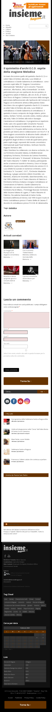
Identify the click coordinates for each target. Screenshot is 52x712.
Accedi (10, 698)
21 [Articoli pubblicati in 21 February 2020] (31, 643)
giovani (30, 605)
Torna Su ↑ (26, 381)
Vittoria (19, 615)
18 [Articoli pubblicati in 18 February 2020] (12, 643)
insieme (36, 605)
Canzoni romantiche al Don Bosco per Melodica (30, 278)
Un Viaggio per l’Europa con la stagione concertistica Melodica (11, 253)
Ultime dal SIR (13, 524)
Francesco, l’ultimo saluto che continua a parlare (28, 459)
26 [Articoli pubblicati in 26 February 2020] (19, 646)
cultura (28, 602)
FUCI (27, 671)
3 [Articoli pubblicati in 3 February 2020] (6, 637)
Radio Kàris (7, 671)
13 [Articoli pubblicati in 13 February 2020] (25, 640)
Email (6, 336)
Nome (6, 329)
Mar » (10, 649)
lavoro (43, 605)
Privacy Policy (29, 698)
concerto (21, 602)
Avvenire (7, 681)
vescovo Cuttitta (10, 615)
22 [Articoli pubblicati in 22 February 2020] (37, 643)
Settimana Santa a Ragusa (21, 449)
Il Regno (28, 662)
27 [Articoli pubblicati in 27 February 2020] (25, 646)
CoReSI (39, 693)
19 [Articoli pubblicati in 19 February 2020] (19, 643)
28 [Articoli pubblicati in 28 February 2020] (31, 646)
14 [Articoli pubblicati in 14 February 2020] (31, 640)
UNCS (27, 681)
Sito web (6, 343)
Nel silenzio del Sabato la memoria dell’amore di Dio (21, 530)
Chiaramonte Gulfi (21, 599)
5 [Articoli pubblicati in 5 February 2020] (18, 637)
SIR (27, 677)
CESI (27, 665)
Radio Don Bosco (9, 674)
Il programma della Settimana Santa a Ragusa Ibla (29, 419)
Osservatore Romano (10, 684)
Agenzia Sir (20, 221)
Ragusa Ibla (8, 611)
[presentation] (22, 362)
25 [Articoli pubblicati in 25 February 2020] (12, 646)
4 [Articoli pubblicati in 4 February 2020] (12, 637)
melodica (13, 208)
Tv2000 (25, 611)
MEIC (27, 674)
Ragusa (38, 608)
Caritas (11, 599)
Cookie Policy (40, 698)
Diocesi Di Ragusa (9, 662)
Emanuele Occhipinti (24, 433)
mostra (7, 608)
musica (13, 608)
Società (8, 33)
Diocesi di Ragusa (38, 602)
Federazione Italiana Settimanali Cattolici (17, 586)
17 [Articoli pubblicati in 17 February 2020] (6, 643)
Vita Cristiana (10, 35)
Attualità (8, 27)
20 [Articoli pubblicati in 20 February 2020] (25, 643)
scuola (16, 611)
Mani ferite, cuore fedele (20, 439)
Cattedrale (7, 665)
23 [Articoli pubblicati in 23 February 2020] (43, 643)
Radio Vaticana (8, 677)
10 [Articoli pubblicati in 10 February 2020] (6, 640)
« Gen (6, 649)
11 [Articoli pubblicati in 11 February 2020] (12, 640)
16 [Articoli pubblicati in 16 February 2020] (43, 640)
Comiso (37, 599)
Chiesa (31, 599)
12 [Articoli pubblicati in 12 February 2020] (19, 640)
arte (6, 599)
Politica (8, 31)
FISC (27, 668)
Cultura (8, 29)
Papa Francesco (29, 608)
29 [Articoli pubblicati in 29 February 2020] (37, 646)
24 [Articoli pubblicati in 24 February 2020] (6, 646)
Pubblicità (18, 698)
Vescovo (31, 611)
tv (20, 611)
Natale (20, 608)
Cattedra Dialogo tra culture (13, 668)
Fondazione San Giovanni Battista (15, 605)
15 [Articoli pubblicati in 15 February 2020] (37, 640)
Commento (8, 311)
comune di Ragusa (10, 602)
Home (8, 25)
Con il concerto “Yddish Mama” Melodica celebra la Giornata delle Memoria (29, 254)
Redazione (21, 421)
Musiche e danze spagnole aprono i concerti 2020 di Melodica (10, 279)
